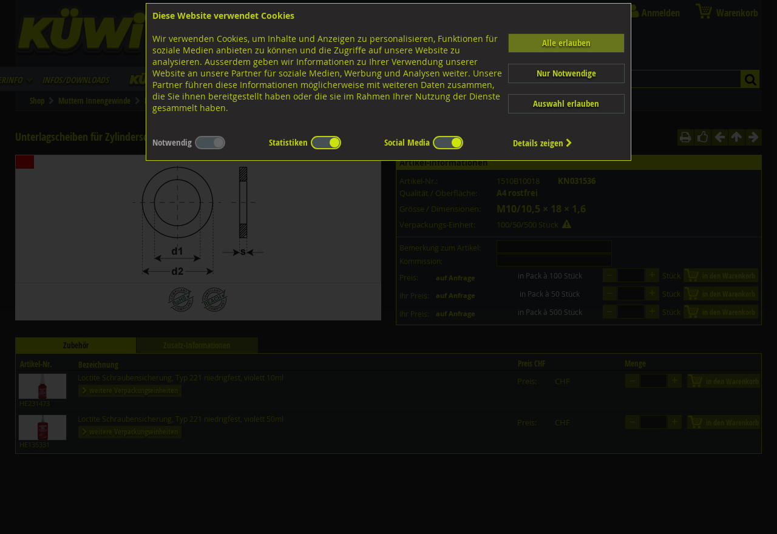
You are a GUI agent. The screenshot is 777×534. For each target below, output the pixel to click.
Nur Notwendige (566, 73)
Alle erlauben (566, 42)
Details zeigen (542, 143)
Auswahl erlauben (566, 103)
